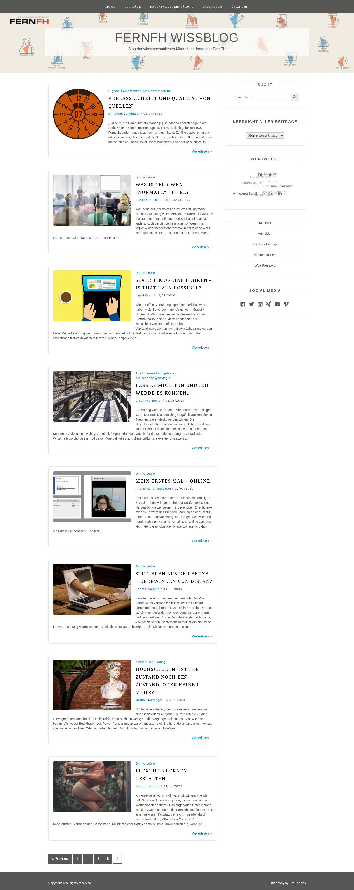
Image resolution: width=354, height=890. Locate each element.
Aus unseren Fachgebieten (156, 373)
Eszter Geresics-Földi (152, 199)
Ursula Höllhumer (149, 400)
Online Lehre (145, 177)
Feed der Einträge (265, 244)
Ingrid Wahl (144, 295)
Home (110, 6)
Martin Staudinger (149, 700)
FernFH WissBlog (177, 38)
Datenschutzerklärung (172, 6)
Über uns (240, 6)
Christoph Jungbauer (124, 113)
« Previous (60, 859)
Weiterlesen (202, 151)
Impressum (213, 6)
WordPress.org (265, 265)
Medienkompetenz (157, 91)
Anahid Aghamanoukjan (153, 488)
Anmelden (265, 233)
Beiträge (132, 6)
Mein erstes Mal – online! (174, 481)
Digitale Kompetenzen (125, 91)
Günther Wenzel (148, 786)
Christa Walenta (148, 589)
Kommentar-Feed (265, 255)
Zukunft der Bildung (151, 662)
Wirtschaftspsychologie (153, 378)
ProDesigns (297, 883)
